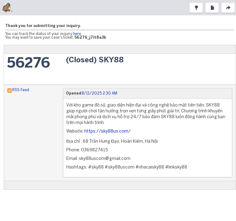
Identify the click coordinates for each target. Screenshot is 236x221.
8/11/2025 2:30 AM (99, 93)
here (77, 34)
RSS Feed (20, 90)
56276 (28, 63)
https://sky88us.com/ (107, 132)
